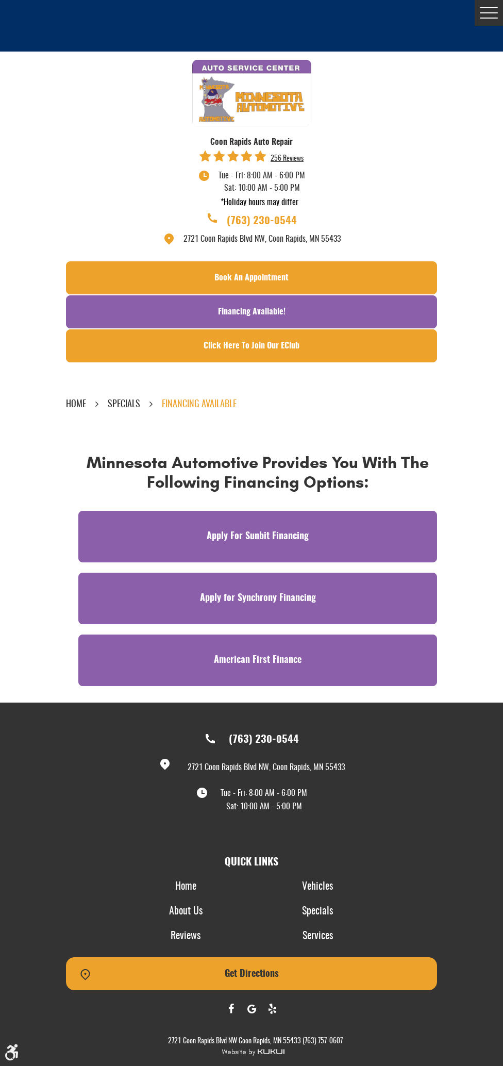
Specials (124, 404)
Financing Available (199, 404)
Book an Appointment (251, 278)
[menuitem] (186, 887)
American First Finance (257, 660)
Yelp (272, 1008)
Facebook (231, 1008)
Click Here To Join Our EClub (251, 346)
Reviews (185, 936)
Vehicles (317, 886)
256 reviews (287, 158)
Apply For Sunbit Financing (258, 536)
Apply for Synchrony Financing (258, 598)
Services (318, 936)
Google (251, 1008)
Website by (253, 1052)
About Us (186, 911)
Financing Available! (252, 312)
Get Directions (252, 974)
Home (76, 404)
